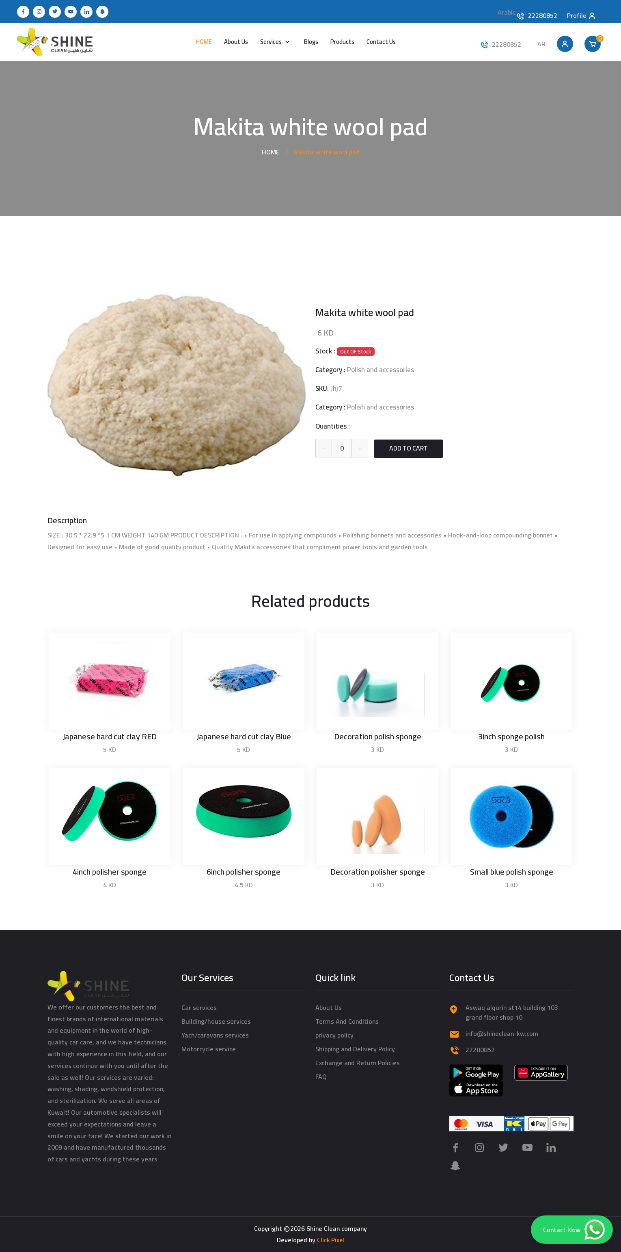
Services (271, 42)
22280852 (542, 15)
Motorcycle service (208, 1049)
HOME (204, 42)
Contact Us (381, 42)
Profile (581, 14)
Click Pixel (331, 1240)
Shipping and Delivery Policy (355, 1049)
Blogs (311, 42)
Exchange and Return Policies (357, 1063)
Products (342, 42)
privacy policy (334, 1035)
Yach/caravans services (215, 1035)
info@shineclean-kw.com (502, 1033)
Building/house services (216, 1021)
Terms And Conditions (347, 1021)
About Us (236, 42)
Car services (199, 1007)
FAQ (321, 1076)
